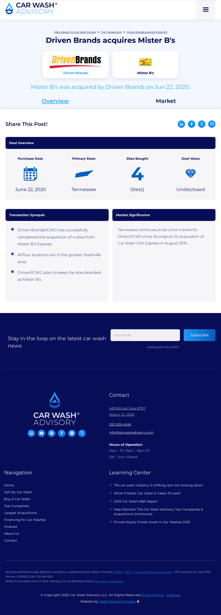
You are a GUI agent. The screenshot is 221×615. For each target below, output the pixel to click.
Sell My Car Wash (14, 492)
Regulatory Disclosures (108, 584)
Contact (6, 540)
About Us (7, 533)
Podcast (7, 527)
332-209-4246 (116, 424)
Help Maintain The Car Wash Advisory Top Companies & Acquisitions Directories (154, 511)
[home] (31, 8)
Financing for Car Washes (21, 520)
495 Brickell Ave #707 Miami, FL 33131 (123, 411)
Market (166, 101)
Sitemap (173, 598)
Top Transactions (111, 32)
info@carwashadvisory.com (127, 432)
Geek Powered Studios (117, 605)
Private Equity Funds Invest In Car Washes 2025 (148, 522)
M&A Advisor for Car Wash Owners (75, 32)
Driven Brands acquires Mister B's (147, 32)
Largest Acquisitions (16, 513)
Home (5, 485)
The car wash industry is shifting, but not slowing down (154, 485)
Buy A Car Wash (13, 499)
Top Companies (12, 506)
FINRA (118, 575)
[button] (205, 10)
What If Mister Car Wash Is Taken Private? (143, 493)
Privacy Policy (152, 598)
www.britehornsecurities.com (153, 575)
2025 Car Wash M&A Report (132, 501)
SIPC (128, 575)
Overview (55, 101)
